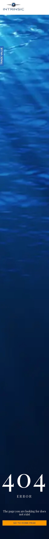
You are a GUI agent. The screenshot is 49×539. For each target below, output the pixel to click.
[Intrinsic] (13, 7)
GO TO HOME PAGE (24, 523)
